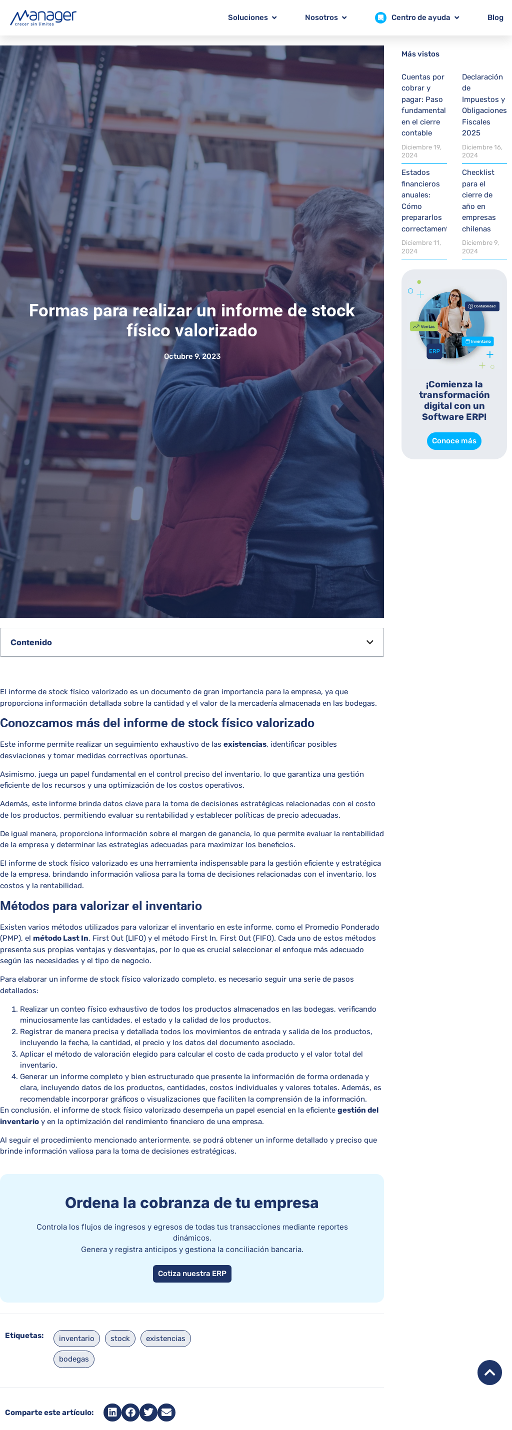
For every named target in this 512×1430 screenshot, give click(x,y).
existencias (166, 1338)
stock (120, 1338)
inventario (76, 1338)
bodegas (74, 1359)
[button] (370, 642)
